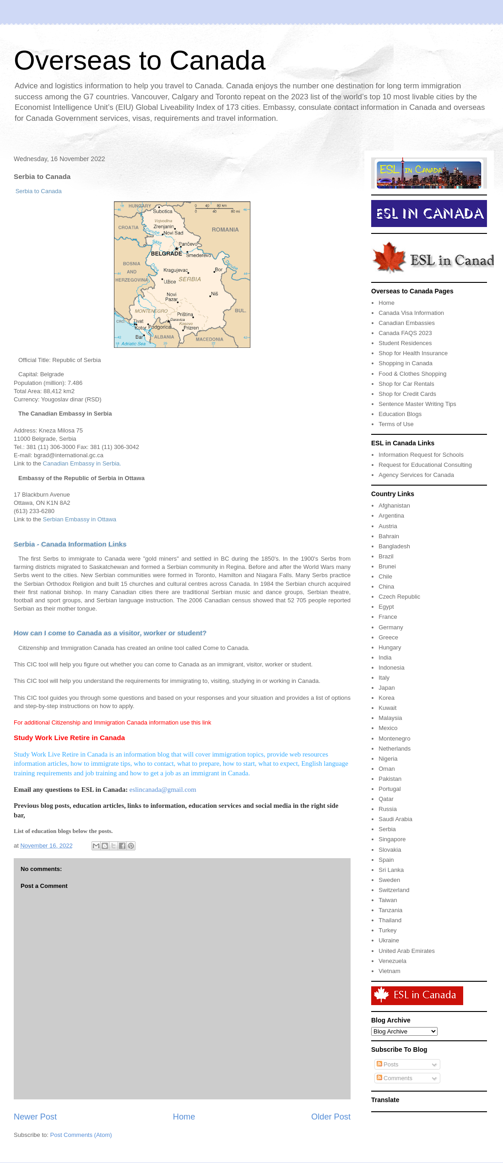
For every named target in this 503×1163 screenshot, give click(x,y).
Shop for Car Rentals (406, 383)
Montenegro (394, 738)
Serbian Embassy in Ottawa (79, 519)
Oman (387, 768)
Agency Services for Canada (416, 474)
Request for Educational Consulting (425, 464)
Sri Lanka (391, 869)
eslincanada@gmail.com (163, 789)
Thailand (390, 920)
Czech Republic (399, 596)
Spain (386, 859)
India (385, 657)
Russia (388, 809)
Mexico (388, 728)
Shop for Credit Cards (407, 393)
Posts (388, 1064)
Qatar (386, 798)
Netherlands (395, 748)
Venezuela (392, 960)
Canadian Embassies (407, 322)
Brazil (386, 556)
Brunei (387, 566)
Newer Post (35, 1116)
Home (184, 1116)
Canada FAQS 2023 (405, 333)
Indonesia (391, 667)
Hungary (390, 647)
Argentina (391, 515)
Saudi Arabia (395, 819)
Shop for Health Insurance (413, 353)
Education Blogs (400, 414)
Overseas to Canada (139, 60)
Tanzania (390, 910)
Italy (384, 677)
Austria (388, 526)
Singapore (392, 839)
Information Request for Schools (421, 454)
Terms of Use (396, 424)
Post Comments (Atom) (81, 1134)
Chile (385, 576)
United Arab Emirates (407, 950)
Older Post (331, 1116)
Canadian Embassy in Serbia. (82, 463)
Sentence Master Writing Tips (417, 403)
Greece (388, 637)
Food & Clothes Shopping (412, 373)
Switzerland (394, 890)
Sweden (389, 879)
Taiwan (388, 900)
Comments (394, 1078)
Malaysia (390, 717)
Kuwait (387, 707)
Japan (387, 687)
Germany (391, 627)
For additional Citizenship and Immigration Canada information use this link (112, 722)
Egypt (386, 606)
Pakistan (390, 778)
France (388, 616)
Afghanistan (394, 505)
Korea (387, 697)
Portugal (389, 788)
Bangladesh (394, 546)
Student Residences (405, 343)
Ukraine (389, 940)
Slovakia (390, 849)
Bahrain (389, 536)
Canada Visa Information (411, 312)
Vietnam (389, 971)
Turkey (387, 930)
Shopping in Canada (406, 363)
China (386, 586)
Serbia (387, 829)
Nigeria (388, 758)
